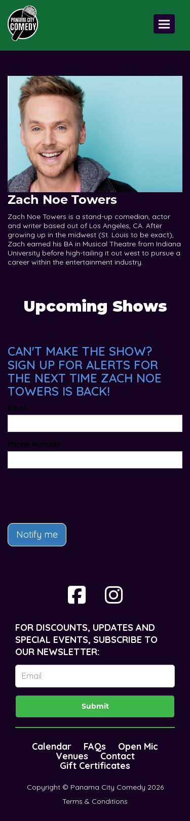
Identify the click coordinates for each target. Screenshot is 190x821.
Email (17, 407)
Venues (72, 756)
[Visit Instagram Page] (114, 595)
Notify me (37, 534)
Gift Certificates (95, 765)
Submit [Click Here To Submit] (95, 706)
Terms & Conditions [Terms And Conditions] (95, 801)
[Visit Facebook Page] (77, 595)
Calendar (51, 746)
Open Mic (138, 746)
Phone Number (34, 444)
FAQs (95, 746)
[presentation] (85, 495)
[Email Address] (95, 676)
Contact (117, 756)
